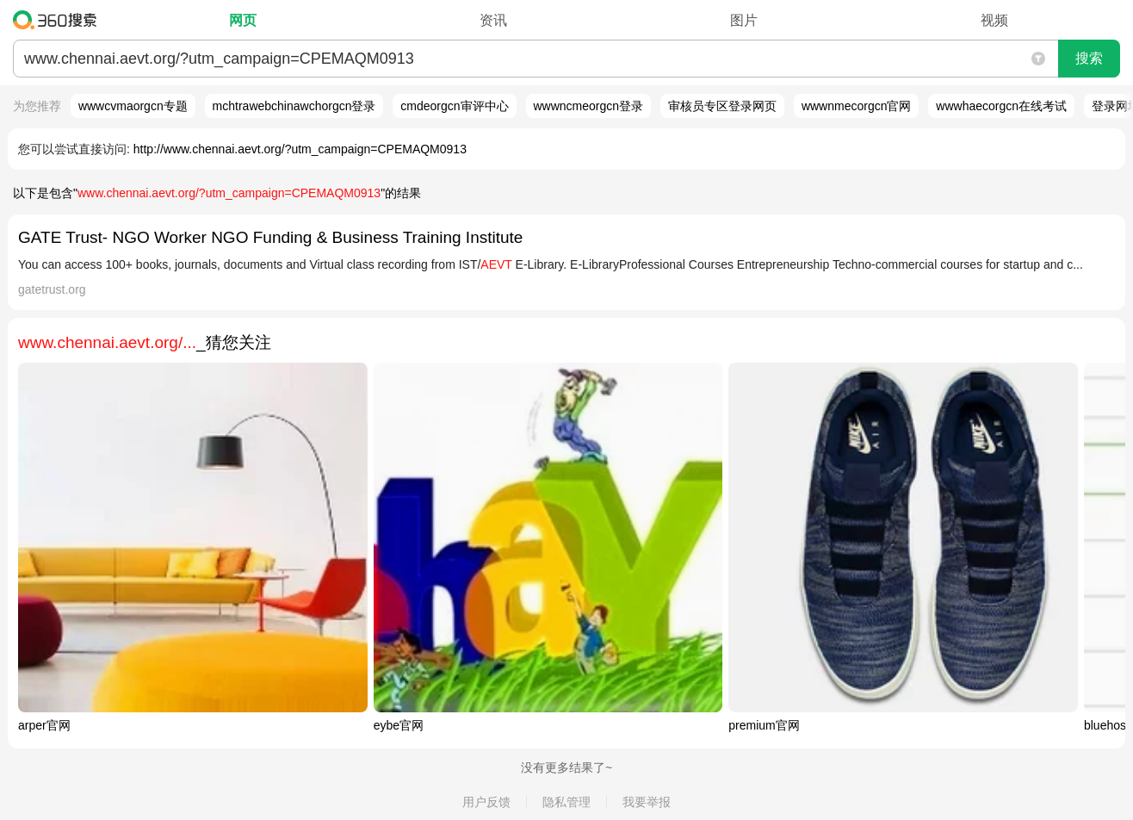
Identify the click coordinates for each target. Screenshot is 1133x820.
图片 (744, 20)
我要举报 (646, 802)
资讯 (493, 20)
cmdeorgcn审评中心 (454, 106)
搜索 (1089, 58)
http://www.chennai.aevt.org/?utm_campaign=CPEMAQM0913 (300, 149)
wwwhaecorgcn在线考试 (1001, 106)
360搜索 (59, 20)
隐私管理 (566, 802)
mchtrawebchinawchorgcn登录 (294, 106)
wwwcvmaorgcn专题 (133, 106)
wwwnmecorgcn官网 (857, 106)
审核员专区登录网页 (722, 106)
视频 (994, 20)
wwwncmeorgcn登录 (589, 106)
